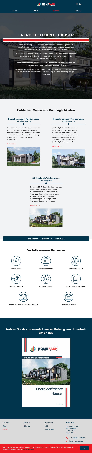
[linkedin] (80, 4)
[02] (46, 209)
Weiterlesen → (12, 144)
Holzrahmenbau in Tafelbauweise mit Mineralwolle (23, 120)
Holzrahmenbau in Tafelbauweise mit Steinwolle (68, 120)
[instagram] (77, 4)
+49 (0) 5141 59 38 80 (77, 438)
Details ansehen (28, 449)
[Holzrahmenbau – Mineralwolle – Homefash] (23, 148)
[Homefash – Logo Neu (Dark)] (46, 3)
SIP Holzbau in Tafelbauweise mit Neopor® (46, 179)
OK (84, 448)
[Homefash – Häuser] (68, 150)
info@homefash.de (76, 441)
